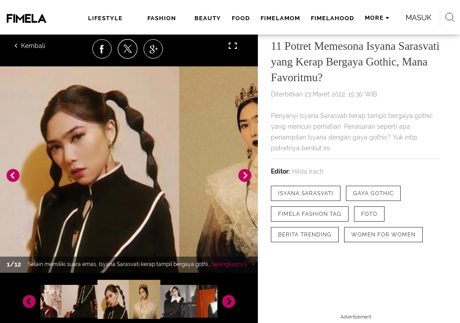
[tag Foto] (369, 214)
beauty (208, 18)
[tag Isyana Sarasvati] (305, 193)
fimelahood (332, 18)
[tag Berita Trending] (304, 234)
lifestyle (105, 18)
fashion (161, 18)
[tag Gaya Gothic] (373, 193)
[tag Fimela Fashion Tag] (309, 214)
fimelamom (280, 18)
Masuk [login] (418, 17)
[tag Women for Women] (383, 234)
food (241, 18)
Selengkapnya (229, 264)
